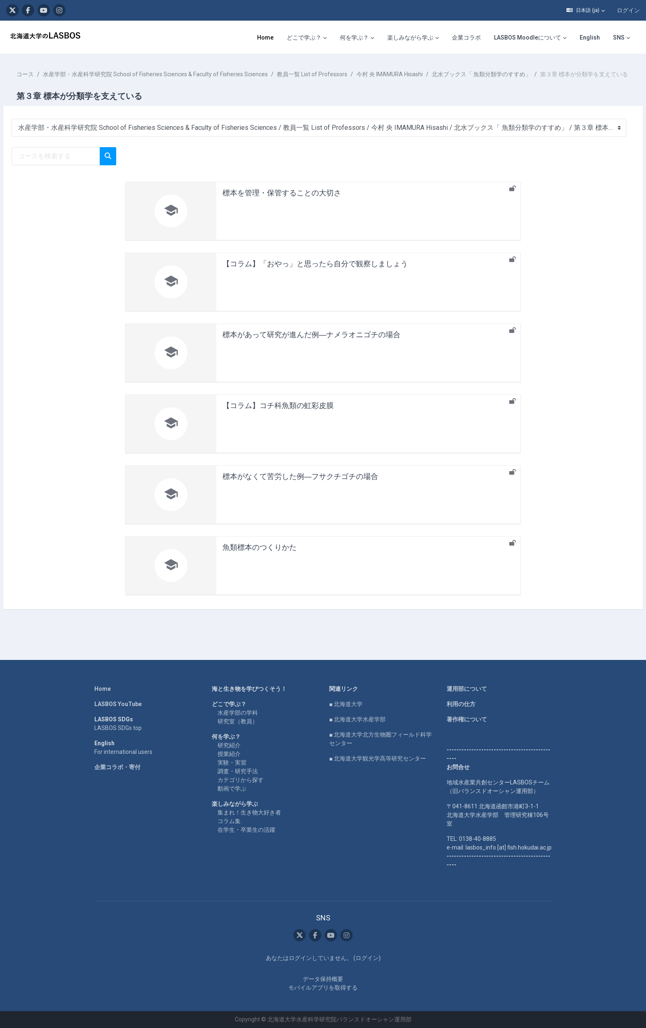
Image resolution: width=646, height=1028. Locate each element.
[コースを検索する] (75, 165)
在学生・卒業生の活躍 (246, 829)
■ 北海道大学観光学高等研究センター (377, 758)
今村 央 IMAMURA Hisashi (409, 74)
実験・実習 (232, 762)
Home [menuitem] (265, 37)
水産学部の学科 (238, 712)
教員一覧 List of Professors (332, 74)
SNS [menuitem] (619, 37)
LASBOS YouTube (118, 704)
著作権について (467, 719)
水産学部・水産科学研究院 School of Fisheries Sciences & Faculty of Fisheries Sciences (175, 74)
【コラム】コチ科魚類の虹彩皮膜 (278, 414)
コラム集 (229, 821)
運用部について (467, 688)
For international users (123, 752)
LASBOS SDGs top (118, 728)
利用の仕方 (461, 704)
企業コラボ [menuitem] (466, 37)
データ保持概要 (323, 979)
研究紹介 (229, 745)
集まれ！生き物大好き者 (249, 812)
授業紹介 (229, 754)
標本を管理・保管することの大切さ (281, 201)
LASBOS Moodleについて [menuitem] (527, 37)
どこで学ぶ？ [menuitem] (304, 37)
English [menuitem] (590, 37)
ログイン (628, 10)
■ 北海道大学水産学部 (357, 719)
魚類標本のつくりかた (259, 556)
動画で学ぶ (232, 788)
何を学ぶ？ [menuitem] (354, 37)
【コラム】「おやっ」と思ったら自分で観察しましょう (315, 272)
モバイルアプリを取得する (323, 987)
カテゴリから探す (241, 780)
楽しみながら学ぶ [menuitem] (410, 37)
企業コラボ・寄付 (117, 767)
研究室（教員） (238, 721)
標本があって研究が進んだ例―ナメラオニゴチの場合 (311, 343)
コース (45, 74)
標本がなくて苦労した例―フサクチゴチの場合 (300, 485)
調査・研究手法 (238, 771)
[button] (585, 10)
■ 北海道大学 (346, 704)
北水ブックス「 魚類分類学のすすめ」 (501, 74)
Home (102, 688)
